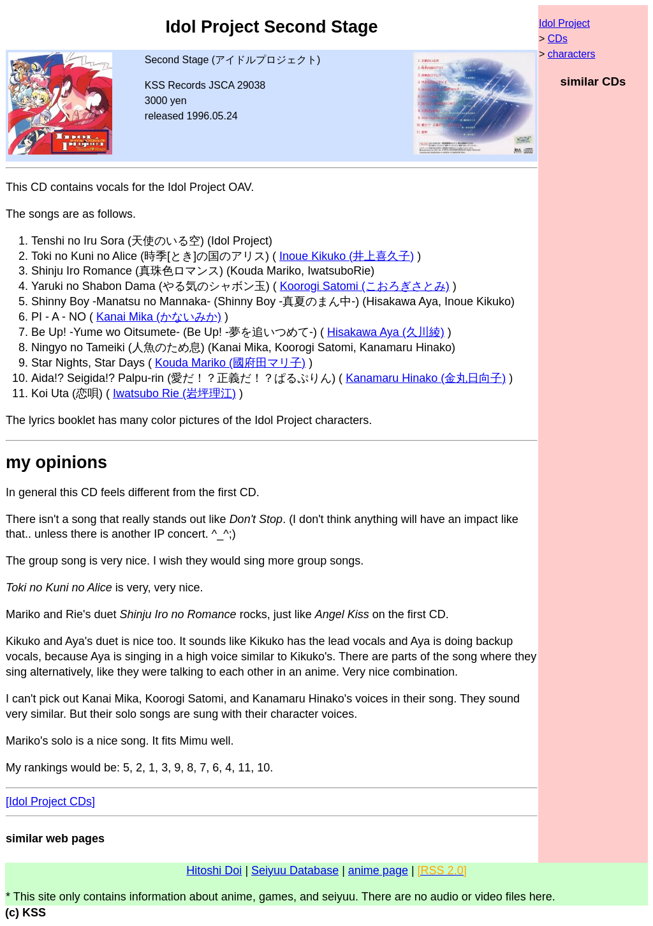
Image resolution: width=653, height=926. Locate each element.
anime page (378, 870)
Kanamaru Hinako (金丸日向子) (426, 378)
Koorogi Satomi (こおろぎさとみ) (365, 286)
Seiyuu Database (295, 870)
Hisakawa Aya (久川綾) (385, 332)
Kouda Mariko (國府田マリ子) (230, 362)
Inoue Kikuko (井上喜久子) (346, 256)
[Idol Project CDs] (50, 801)
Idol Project (564, 23)
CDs (558, 38)
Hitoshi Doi (214, 870)
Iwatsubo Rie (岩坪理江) (174, 393)
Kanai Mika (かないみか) (158, 316)
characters (572, 54)
